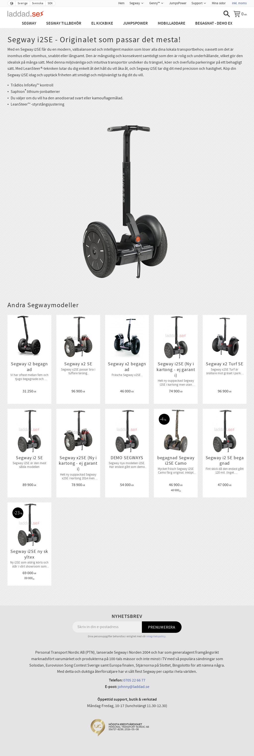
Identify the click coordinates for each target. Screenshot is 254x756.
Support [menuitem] (196, 3)
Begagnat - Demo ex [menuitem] (213, 23)
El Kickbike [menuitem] (102, 23)
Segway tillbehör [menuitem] (63, 23)
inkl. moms (239, 3)
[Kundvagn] (240, 14)
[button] (226, 14)
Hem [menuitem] (121, 3)
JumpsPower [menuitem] (178, 3)
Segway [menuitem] (134, 3)
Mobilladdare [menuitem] (171, 23)
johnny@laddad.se (133, 686)
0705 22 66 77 (134, 680)
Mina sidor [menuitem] (219, 3)
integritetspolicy (155, 636)
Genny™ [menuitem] (154, 3)
